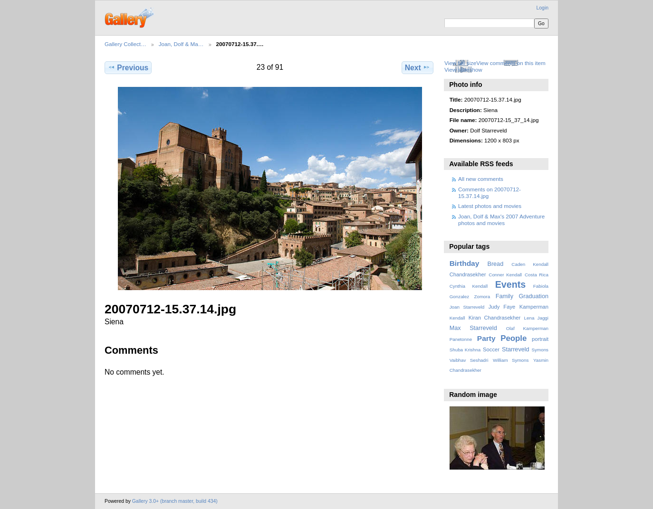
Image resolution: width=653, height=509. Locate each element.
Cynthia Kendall (469, 286)
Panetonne (461, 339)
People (513, 338)
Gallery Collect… (125, 44)
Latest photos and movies (489, 206)
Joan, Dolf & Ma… (181, 44)
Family (504, 296)
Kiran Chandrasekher (494, 317)
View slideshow (463, 69)
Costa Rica (536, 274)
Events (510, 284)
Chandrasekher (468, 274)
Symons (540, 349)
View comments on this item (510, 63)
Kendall (457, 317)
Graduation (533, 296)
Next (417, 67)
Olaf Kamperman (527, 328)
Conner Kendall (505, 274)
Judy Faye (502, 307)
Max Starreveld (473, 328)
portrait (540, 339)
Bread (495, 264)
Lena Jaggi (536, 317)
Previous (128, 67)
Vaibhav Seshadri (469, 360)
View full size (460, 63)
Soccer (491, 349)
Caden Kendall (529, 264)
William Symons (510, 360)
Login (542, 7)
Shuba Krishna (465, 349)
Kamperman (533, 307)
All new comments (480, 179)
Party (486, 338)
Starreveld (515, 349)
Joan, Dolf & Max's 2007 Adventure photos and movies (501, 219)
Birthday (465, 263)
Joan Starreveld (467, 307)
